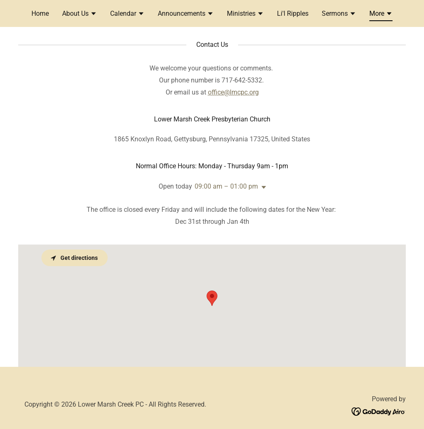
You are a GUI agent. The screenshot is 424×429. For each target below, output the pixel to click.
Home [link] (40, 13)
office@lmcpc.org (233, 92)
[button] (79, 14)
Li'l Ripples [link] (292, 13)
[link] (379, 411)
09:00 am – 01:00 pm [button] (226, 186)
